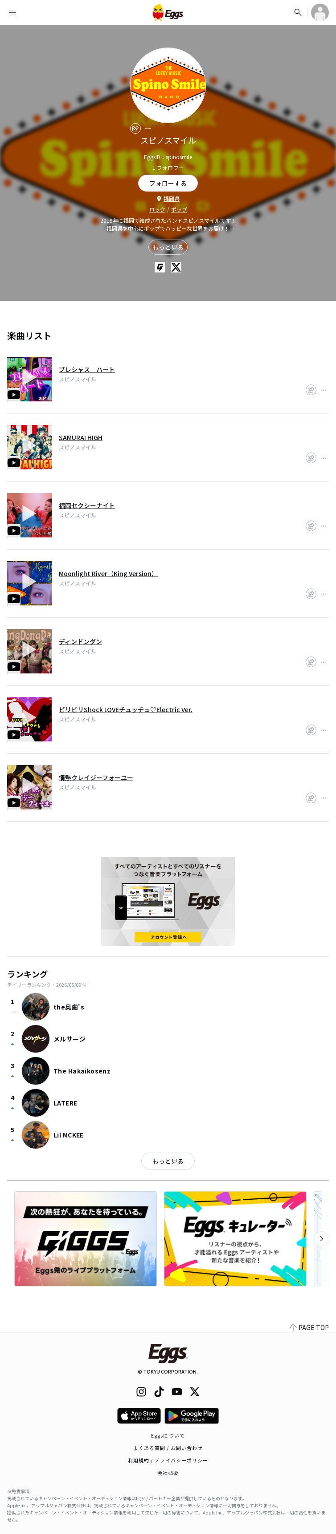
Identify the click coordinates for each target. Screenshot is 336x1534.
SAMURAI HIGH (80, 437)
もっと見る (168, 247)
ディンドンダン (80, 641)
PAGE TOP (309, 1327)
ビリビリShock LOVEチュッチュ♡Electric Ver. (126, 709)
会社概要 (168, 1472)
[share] (135, 128)
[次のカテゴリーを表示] (321, 1238)
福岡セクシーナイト (87, 505)
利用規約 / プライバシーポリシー (168, 1460)
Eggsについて (168, 1435)
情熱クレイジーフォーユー (96, 777)
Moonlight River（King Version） (108, 573)
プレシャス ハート (87, 369)
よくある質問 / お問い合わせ (168, 1447)
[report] (148, 128)
